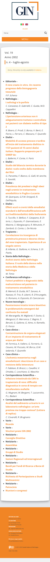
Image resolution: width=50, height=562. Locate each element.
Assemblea (11, 445)
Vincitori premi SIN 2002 (18, 431)
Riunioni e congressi (16, 490)
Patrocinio (11, 487)
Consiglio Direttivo (15, 438)
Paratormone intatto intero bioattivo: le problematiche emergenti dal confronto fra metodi (26, 309)
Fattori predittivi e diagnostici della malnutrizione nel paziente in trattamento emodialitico (24, 284)
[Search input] (23, 33)
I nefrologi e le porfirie (17, 102)
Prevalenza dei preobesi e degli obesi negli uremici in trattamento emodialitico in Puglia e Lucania (25, 190)
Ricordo (10, 424)
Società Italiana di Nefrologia (30, 547)
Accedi (25, 29)
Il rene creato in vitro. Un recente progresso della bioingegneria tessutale (23, 88)
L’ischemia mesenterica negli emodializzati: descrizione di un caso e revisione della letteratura (26, 361)
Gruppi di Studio (14, 452)
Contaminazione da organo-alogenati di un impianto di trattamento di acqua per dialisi (25, 337)
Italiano (38, 70)
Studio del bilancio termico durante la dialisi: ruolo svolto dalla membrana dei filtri (26, 169)
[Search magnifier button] (46, 33)
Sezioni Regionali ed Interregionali (24, 459)
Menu (25, 39)
